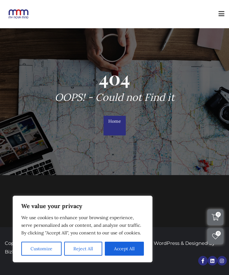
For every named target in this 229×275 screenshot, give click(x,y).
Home (114, 121)
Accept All (124, 249)
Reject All (83, 249)
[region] (82, 229)
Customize (41, 249)
